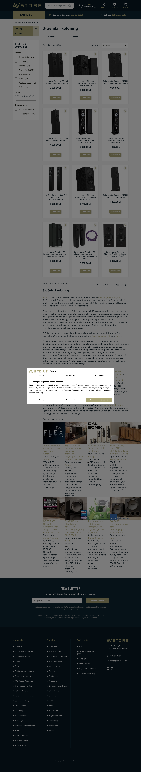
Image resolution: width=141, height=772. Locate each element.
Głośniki (18, 34)
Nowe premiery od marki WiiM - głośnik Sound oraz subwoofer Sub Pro (119, 449)
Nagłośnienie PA (55, 715)
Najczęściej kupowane (58, 656)
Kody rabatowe (21, 735)
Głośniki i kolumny (56, 691)
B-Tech (23, 87)
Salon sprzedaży (22, 701)
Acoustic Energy (27, 57)
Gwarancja (19, 711)
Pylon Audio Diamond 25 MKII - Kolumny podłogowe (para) (115, 82)
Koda (94, 336)
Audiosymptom (27, 83)
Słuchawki (53, 725)
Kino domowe (54, 711)
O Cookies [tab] (99, 375)
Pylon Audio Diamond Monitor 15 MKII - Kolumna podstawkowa (85, 197)
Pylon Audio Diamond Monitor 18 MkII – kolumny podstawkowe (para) (115, 254)
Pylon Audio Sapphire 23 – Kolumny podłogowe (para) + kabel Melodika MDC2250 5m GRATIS (85, 255)
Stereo (52, 730)
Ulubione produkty (87, 673)
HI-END (51, 701)
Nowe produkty (55, 651)
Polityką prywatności (88, 617)
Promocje (53, 646)
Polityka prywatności (24, 651)
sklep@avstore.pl (118, 661)
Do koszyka (55, 98)
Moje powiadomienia (87, 668)
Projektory (53, 720)
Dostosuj (70, 400)
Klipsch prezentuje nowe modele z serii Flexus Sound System (52, 449)
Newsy (46, 459)
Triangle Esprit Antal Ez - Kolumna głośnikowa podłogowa (115, 140)
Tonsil (118, 336)
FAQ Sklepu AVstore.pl (24, 681)
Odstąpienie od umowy (24, 671)
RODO (17, 730)
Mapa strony (20, 745)
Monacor (101, 336)
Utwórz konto (84, 663)
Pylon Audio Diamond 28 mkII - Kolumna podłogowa (55, 139)
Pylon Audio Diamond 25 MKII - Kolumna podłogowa (115, 196)
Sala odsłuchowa (22, 715)
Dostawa (18, 646)
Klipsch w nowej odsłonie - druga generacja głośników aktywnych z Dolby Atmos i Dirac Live (74, 452)
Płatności (19, 666)
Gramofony (53, 696)
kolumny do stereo (118, 380)
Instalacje (19, 720)
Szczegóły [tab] (70, 375)
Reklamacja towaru (23, 676)
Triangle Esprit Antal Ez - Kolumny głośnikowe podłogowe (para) (85, 140)
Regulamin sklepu (22, 656)
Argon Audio (26, 70)
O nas (17, 661)
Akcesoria (53, 681)
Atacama (24, 74)
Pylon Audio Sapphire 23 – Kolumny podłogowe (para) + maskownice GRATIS (55, 254)
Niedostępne (27, 114)
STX (109, 336)
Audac (24, 78)
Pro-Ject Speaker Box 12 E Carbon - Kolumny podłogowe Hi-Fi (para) (56, 197)
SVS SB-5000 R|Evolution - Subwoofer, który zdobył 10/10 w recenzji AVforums (51, 527)
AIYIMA (23, 61)
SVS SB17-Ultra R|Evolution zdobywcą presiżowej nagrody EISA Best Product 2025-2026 (74, 528)
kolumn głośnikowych (109, 297)
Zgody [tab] (41, 375)
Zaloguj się (82, 659)
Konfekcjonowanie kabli (25, 725)
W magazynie (27, 109)
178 (107, 285)
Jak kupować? (21, 706)
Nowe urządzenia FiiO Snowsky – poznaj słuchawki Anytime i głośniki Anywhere (95, 527)
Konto (81, 646)
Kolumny (18, 28)
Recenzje (121, 459)
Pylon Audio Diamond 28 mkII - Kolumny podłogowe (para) (55, 82)
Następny (121, 285)
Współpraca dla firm (23, 686)
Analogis (24, 65)
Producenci (53, 676)
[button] (103, 5)
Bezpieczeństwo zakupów (26, 696)
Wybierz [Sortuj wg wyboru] (115, 45)
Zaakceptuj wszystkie (99, 400)
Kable (51, 706)
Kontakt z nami (21, 740)
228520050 (115, 656)
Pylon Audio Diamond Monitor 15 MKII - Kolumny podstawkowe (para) (85, 83)
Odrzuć (42, 400)
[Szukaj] (59, 6)
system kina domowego (113, 405)
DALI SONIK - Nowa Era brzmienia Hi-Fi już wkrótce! (96, 448)
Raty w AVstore (21, 691)
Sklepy (52, 671)
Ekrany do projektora (58, 686)
